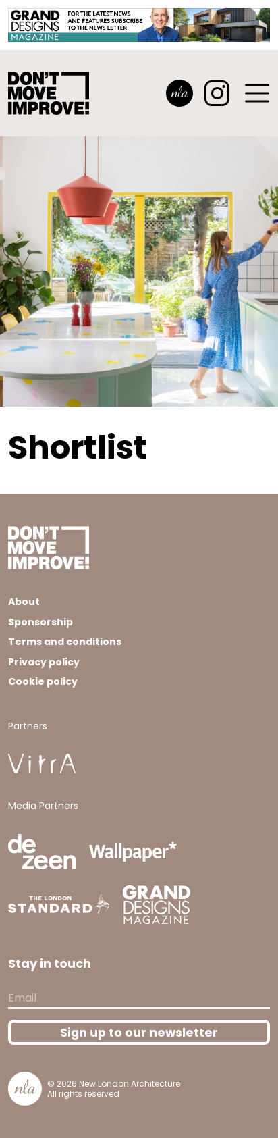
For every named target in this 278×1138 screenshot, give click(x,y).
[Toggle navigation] (258, 93)
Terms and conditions (64, 641)
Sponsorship (40, 622)
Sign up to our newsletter (139, 1033)
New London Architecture (129, 1083)
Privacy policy (44, 662)
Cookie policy (43, 681)
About (24, 602)
